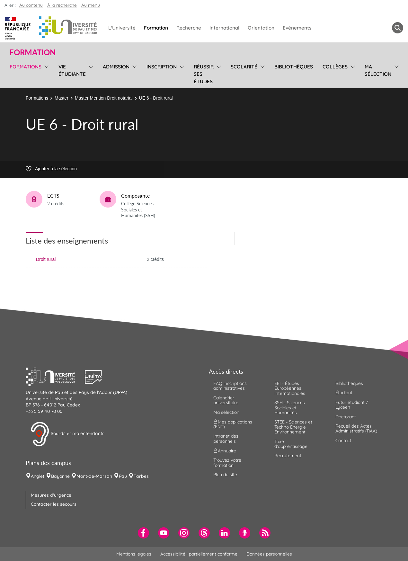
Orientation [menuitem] (261, 28)
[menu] (45, 73)
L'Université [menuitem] (122, 28)
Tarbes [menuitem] (141, 476)
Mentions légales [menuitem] (133, 554)
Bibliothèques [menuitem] (293, 67)
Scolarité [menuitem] (244, 67)
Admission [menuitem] (116, 67)
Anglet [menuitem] (37, 476)
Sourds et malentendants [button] (67, 434)
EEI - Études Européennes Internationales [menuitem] (289, 388)
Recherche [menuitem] (188, 28)
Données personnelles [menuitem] (269, 554)
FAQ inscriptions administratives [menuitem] (230, 385)
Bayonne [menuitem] (60, 476)
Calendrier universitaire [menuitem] (225, 400)
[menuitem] (143, 533)
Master (61, 98)
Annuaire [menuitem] (224, 451)
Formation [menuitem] (156, 28)
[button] (55, 375)
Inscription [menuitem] (161, 67)
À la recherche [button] (62, 5)
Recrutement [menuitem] (287, 456)
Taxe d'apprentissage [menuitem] (290, 444)
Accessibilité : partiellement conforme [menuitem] (198, 554)
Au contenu (31, 5)
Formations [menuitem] (25, 67)
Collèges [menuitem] (335, 67)
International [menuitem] (224, 28)
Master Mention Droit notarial (104, 98)
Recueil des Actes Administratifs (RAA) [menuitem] (356, 428)
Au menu (90, 5)
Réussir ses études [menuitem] (204, 74)
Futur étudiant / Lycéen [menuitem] (351, 404)
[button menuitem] (397, 27)
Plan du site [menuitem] (225, 474)
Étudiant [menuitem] (343, 393)
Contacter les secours (53, 504)
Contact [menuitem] (343, 440)
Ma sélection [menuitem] (378, 70)
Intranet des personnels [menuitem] (225, 438)
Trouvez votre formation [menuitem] (227, 462)
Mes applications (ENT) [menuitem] (232, 424)
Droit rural (46, 259)
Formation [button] (32, 52)
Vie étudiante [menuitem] (72, 70)
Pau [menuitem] (123, 476)
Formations (37, 98)
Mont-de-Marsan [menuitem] (94, 476)
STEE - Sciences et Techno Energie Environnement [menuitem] (293, 427)
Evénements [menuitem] (297, 28)
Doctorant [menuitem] (345, 417)
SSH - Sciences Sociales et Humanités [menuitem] (289, 407)
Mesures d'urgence (51, 495)
